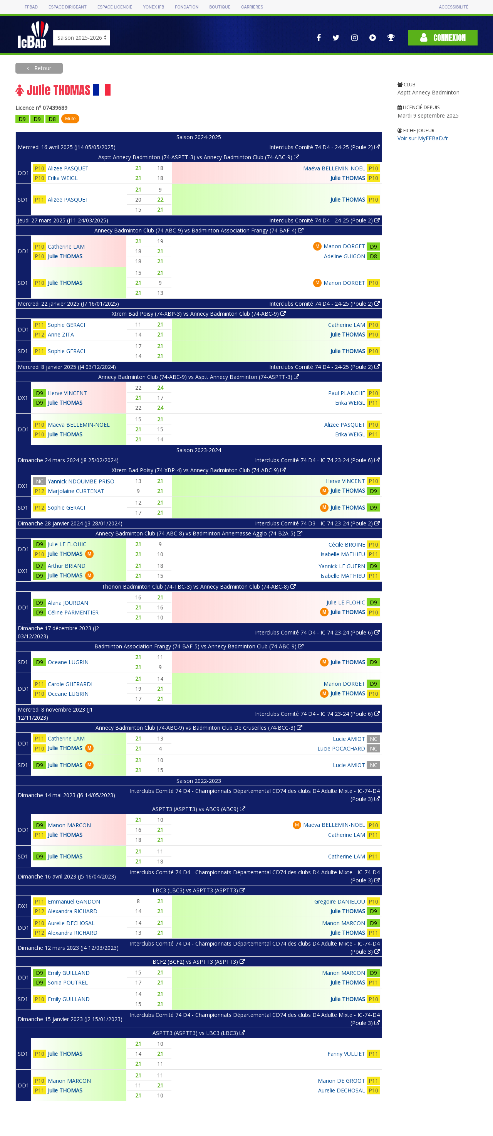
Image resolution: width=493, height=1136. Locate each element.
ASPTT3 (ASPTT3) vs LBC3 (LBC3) (199, 1033)
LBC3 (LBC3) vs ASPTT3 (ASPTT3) (199, 890)
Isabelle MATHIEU (342, 554)
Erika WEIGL (63, 178)
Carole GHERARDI (70, 684)
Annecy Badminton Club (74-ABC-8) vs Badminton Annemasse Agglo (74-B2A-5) (199, 533)
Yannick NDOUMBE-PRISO (81, 481)
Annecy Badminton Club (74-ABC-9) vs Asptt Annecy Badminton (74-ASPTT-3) (198, 376)
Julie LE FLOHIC (67, 544)
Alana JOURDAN (68, 602)
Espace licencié (114, 7)
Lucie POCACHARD (341, 748)
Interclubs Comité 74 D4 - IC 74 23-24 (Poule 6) (317, 460)
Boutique (219, 7)
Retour (42, 68)
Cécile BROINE (347, 544)
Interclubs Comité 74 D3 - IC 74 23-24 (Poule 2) (317, 523)
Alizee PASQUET (68, 168)
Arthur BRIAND (67, 565)
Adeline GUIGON (344, 256)
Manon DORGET (344, 246)
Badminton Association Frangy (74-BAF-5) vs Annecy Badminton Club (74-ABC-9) (199, 646)
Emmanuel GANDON (74, 901)
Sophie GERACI (66, 324)
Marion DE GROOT (341, 1080)
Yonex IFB (153, 7)
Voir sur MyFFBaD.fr (422, 138)
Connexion (443, 38)
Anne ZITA (61, 334)
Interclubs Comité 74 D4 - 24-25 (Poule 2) (324, 147)
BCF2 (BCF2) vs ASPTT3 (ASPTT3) (199, 961)
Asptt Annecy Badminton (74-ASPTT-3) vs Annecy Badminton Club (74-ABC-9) (198, 157)
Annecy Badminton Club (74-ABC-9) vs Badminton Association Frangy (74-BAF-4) (199, 230)
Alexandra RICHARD (72, 911)
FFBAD (31, 7)
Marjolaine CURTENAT (76, 491)
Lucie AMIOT (349, 738)
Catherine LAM (66, 246)
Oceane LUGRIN (68, 662)
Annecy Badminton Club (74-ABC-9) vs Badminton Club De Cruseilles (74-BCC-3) (199, 727)
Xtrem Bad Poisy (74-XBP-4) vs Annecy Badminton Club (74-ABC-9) (199, 470)
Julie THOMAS (347, 178)
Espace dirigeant (68, 7)
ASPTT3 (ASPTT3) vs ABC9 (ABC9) (198, 809)
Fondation (186, 7)
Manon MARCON (69, 825)
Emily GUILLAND (69, 972)
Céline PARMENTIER (73, 612)
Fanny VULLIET (346, 1053)
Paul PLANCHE (346, 393)
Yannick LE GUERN (342, 566)
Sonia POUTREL (68, 982)
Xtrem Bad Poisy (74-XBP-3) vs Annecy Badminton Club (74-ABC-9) (199, 313)
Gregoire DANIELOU (339, 901)
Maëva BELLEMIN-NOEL (334, 168)
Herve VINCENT (67, 393)
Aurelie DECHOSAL (71, 923)
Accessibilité (453, 7)
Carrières (252, 7)
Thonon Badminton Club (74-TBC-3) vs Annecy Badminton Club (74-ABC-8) (199, 586)
